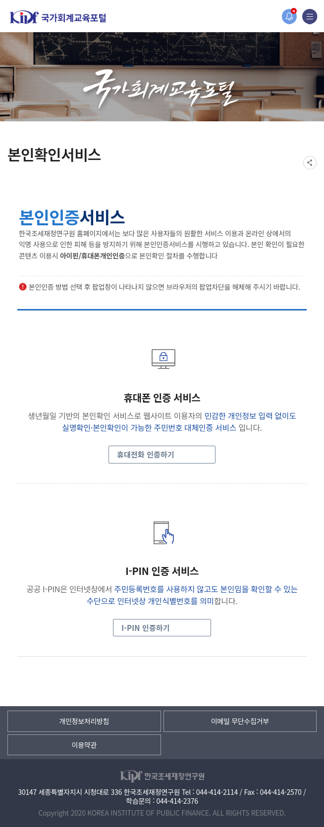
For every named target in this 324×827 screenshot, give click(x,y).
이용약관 (84, 745)
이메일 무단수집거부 (240, 721)
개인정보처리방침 (84, 721)
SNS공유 (310, 162)
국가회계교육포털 (58, 17)
